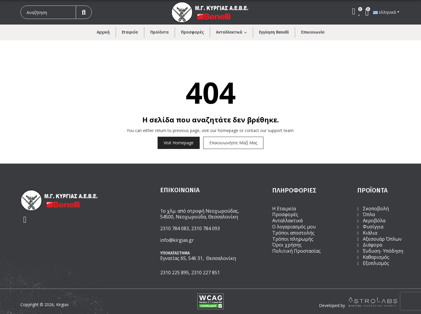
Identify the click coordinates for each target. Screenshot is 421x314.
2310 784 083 (174, 228)
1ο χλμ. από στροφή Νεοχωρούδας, (199, 211)
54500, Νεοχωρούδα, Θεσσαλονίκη (199, 217)
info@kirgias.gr (177, 240)
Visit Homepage (179, 142)
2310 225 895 (174, 272)
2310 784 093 (205, 228)
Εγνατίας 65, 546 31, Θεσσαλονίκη (198, 258)
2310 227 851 (205, 272)
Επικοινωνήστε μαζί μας (233, 142)
